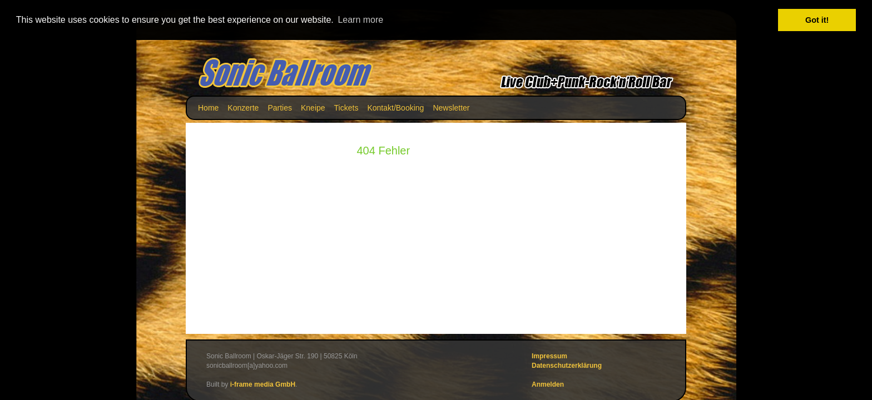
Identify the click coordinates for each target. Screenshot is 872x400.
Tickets (346, 107)
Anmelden (548, 384)
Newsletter (451, 107)
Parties (279, 107)
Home (208, 107)
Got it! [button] (817, 20)
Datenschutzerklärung (567, 365)
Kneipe (313, 107)
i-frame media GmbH (262, 384)
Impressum (549, 355)
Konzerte (243, 107)
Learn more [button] (360, 19)
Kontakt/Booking (395, 107)
